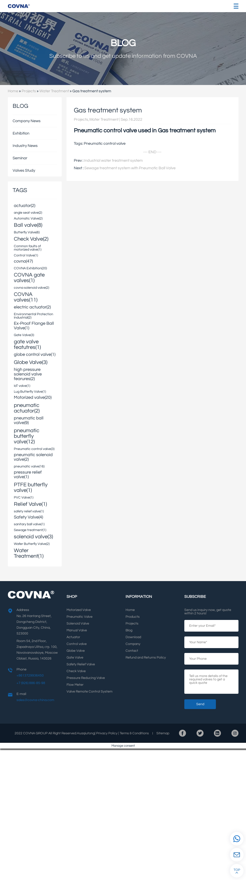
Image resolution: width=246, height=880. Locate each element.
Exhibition (21, 133)
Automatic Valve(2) (28, 218)
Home (13, 91)
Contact (132, 650)
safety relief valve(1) (29, 511)
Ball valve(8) (28, 225)
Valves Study (24, 170)
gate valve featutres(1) (27, 344)
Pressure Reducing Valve (86, 678)
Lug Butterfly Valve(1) (30, 391)
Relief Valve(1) (30, 504)
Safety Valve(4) (28, 517)
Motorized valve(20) (32, 398)
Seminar (20, 158)
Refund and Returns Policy (146, 657)
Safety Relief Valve (81, 664)
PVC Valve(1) (23, 497)
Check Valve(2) (31, 238)
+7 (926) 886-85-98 (31, 683)
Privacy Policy (107, 733)
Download (133, 637)
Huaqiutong (86, 733)
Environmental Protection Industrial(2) (33, 316)
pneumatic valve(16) (29, 466)
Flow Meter (75, 684)
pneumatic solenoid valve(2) (33, 457)
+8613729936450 (30, 675)
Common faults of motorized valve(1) (27, 248)
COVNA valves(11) (25, 296)
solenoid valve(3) (33, 536)
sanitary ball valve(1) (29, 524)
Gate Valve (75, 657)
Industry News (25, 146)
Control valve (77, 644)
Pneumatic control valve (105, 143)
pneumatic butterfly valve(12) (26, 435)
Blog (129, 630)
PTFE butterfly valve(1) (31, 487)
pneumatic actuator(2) (27, 407)
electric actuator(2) (32, 307)
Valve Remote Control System (89, 691)
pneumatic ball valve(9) (28, 420)
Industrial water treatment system (113, 160)
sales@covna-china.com (35, 700)
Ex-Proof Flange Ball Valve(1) (34, 326)
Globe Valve (76, 650)
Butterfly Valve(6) (27, 232)
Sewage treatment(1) (30, 530)
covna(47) (23, 261)
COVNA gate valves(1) (29, 277)
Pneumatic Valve (80, 616)
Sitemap (162, 733)
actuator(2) (24, 206)
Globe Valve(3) (30, 362)
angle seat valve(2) (28, 212)
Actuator (73, 637)
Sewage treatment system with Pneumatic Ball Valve (130, 168)
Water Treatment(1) (28, 552)
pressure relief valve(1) (28, 475)
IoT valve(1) (22, 386)
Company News (27, 121)
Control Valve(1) (26, 255)
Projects (29, 91)
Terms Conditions (134, 733)
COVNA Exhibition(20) (30, 268)
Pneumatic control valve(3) (34, 449)
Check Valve (76, 671)
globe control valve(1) (34, 355)
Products (133, 616)
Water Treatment (54, 91)
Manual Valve (77, 630)
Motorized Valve (79, 610)
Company (133, 644)
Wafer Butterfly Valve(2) (32, 544)
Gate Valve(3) (24, 335)
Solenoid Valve (78, 623)
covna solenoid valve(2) (31, 287)
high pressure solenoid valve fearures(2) (28, 374)
